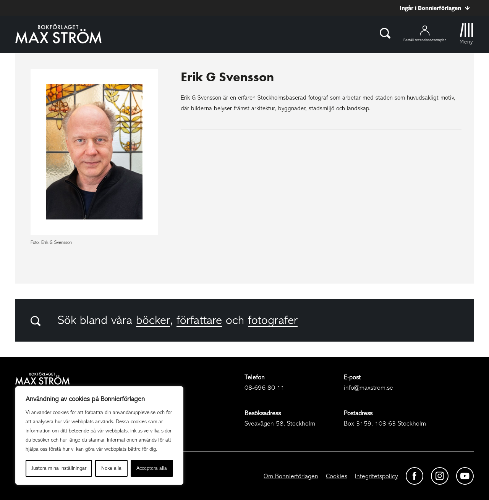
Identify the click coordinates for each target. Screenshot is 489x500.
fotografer (273, 320)
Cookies (336, 476)
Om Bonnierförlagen (291, 476)
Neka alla (111, 468)
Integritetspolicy (376, 476)
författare (199, 320)
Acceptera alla (151, 468)
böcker (153, 320)
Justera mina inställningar (59, 468)
